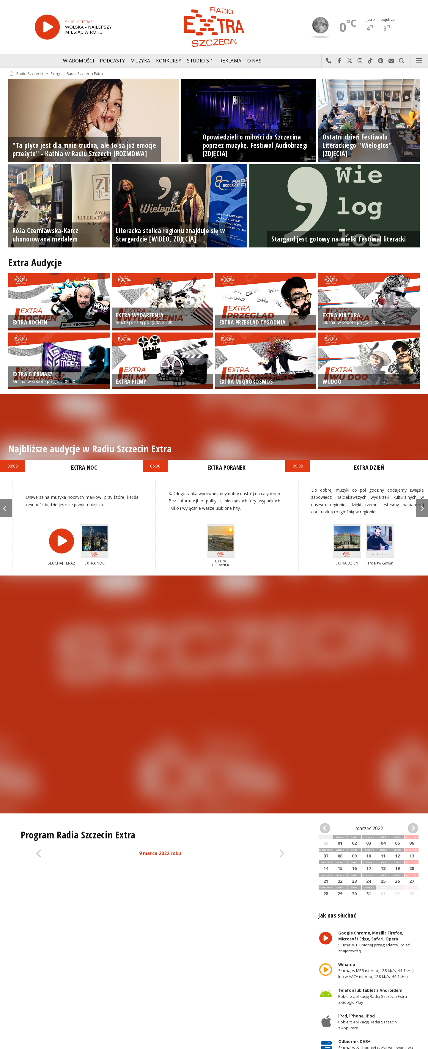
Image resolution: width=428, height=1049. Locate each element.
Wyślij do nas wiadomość (391, 61)
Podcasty (112, 61)
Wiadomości (78, 61)
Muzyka (140, 61)
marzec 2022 (369, 828)
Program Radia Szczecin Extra (77, 73)
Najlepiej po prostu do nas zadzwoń (329, 61)
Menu (419, 61)
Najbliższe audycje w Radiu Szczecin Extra (89, 448)
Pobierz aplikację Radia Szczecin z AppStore (367, 1022)
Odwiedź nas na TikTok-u (370, 61)
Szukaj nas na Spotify (381, 61)
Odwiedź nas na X (349, 61)
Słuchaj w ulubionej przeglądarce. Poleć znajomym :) (374, 942)
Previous (6, 508)
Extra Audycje (35, 262)
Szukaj (401, 61)
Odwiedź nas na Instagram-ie (360, 61)
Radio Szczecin (26, 73)
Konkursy (168, 61)
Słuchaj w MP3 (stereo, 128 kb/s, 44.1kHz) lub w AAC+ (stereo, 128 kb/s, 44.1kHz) (376, 970)
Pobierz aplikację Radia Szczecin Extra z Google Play (372, 996)
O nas (254, 61)
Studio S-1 (200, 61)
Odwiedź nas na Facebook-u (339, 61)
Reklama (230, 61)
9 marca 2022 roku (160, 853)
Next (422, 508)
